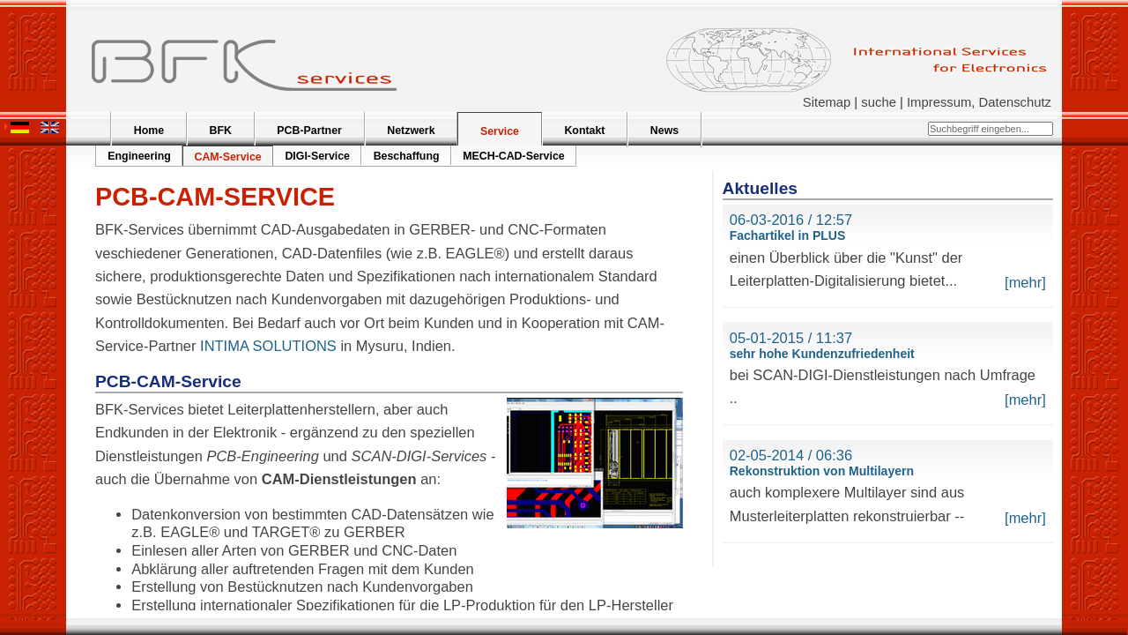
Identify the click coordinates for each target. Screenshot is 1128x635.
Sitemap (826, 102)
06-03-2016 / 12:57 (791, 220)
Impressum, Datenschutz (979, 102)
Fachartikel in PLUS (787, 235)
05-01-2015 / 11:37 (791, 338)
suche (878, 102)
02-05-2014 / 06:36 (791, 455)
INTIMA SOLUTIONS (268, 346)
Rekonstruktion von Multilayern (822, 471)
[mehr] (1025, 282)
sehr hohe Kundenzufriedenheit (822, 354)
